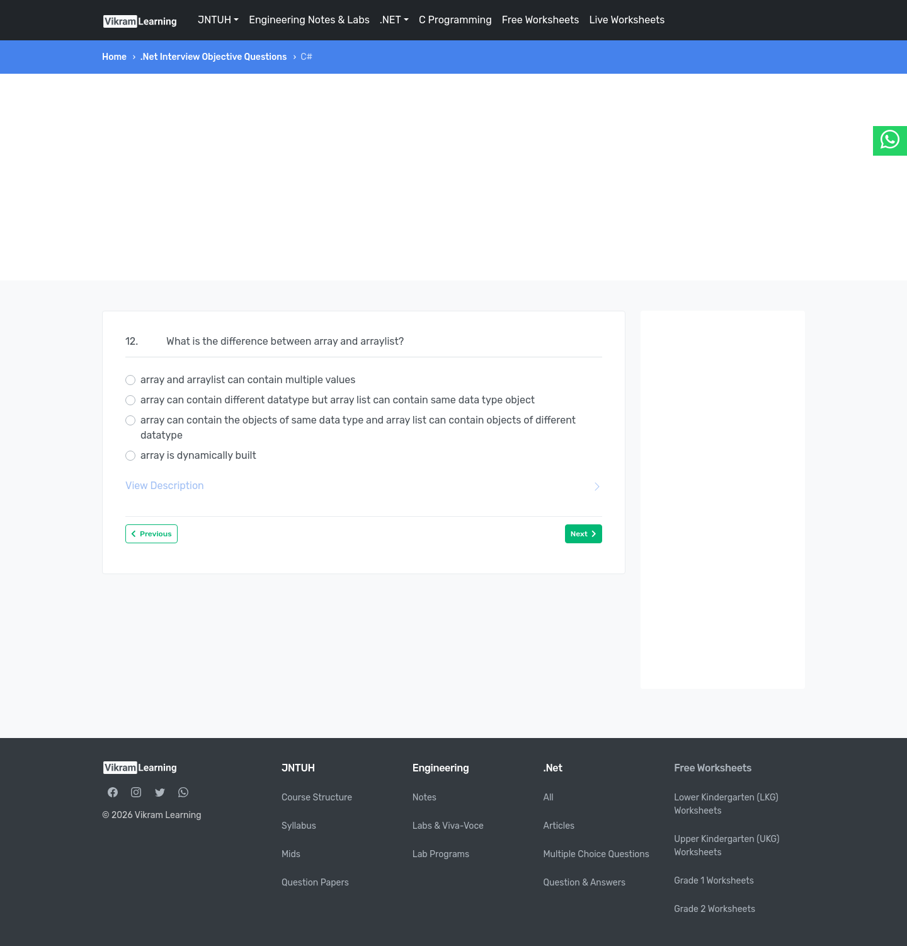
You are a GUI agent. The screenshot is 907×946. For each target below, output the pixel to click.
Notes (424, 797)
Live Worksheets (627, 20)
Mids (291, 854)
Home (114, 57)
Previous (151, 533)
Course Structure (317, 797)
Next (583, 533)
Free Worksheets (540, 20)
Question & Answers (585, 882)
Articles (559, 826)
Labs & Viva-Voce (448, 826)
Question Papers (315, 882)
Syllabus (299, 826)
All (549, 797)
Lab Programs (441, 854)
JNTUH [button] (214, 20)
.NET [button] (390, 20)
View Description (363, 485)
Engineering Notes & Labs (309, 20)
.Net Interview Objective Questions (213, 57)
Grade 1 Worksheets (714, 880)
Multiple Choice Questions (597, 854)
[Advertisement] (453, 177)
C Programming (455, 20)
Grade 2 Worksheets (714, 909)
